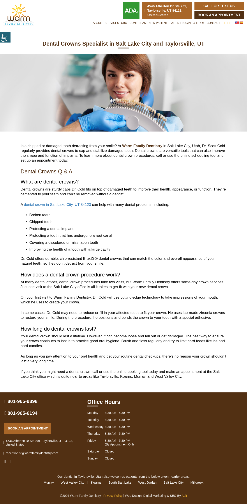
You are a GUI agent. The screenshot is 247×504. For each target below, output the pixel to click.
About (98, 23)
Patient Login (180, 23)
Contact (213, 23)
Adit (184, 495)
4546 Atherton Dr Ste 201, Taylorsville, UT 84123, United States (165, 10)
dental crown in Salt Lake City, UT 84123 (57, 205)
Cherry (199, 23)
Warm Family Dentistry (142, 146)
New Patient (158, 23)
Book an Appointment (219, 15)
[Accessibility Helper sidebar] (5, 37)
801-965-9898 (20, 401)
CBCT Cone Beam (133, 23)
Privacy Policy (112, 495)
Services (112, 23)
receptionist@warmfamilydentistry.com (31, 453)
